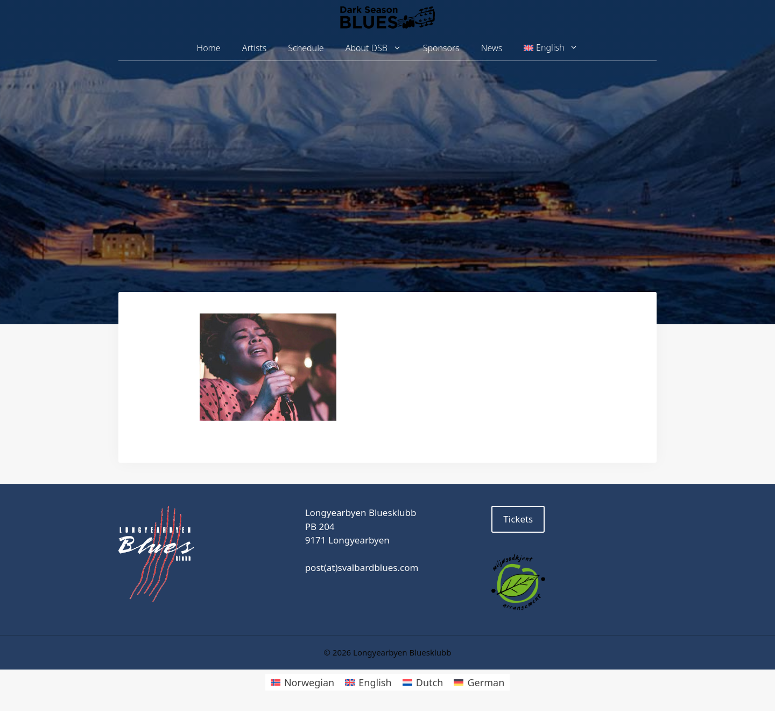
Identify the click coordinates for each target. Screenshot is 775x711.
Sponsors (441, 48)
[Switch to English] (368, 682)
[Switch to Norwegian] (302, 682)
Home (209, 48)
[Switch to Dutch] (423, 682)
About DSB (379, 48)
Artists (254, 48)
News (491, 48)
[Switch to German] (479, 682)
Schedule (305, 48)
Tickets (518, 519)
